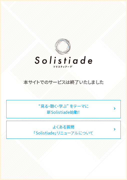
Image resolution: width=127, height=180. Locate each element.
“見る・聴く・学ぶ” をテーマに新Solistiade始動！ (63, 109)
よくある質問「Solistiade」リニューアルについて (63, 130)
